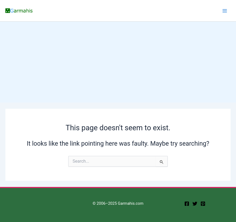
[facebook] (186, 203)
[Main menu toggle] (225, 10)
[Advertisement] (118, 62)
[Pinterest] (203, 203)
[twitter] (194, 203)
